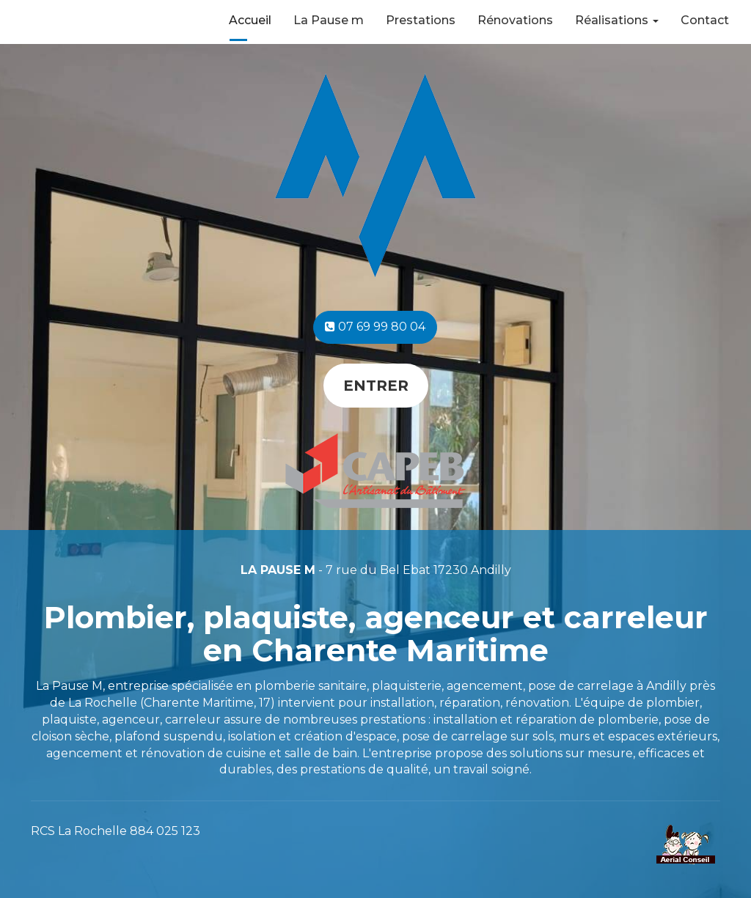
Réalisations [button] (617, 20)
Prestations (420, 20)
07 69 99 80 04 (375, 327)
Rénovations (515, 20)
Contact (705, 20)
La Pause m (328, 20)
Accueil (250, 20)
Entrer (376, 385)
